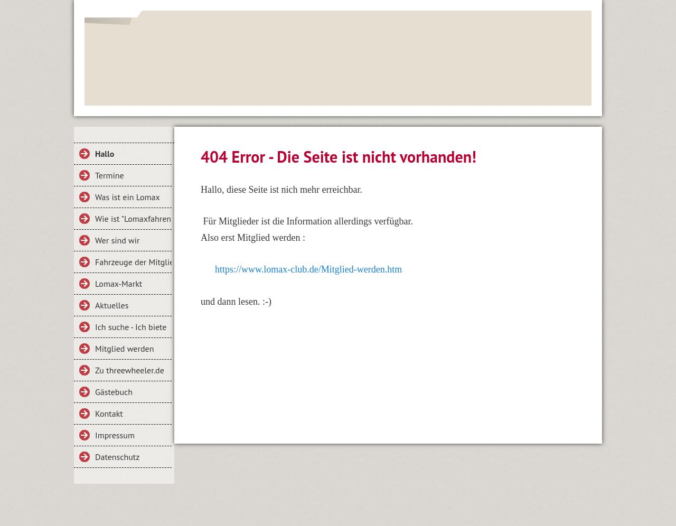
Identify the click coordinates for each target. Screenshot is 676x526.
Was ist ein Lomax (127, 197)
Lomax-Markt (118, 283)
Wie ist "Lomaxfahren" (133, 218)
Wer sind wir (117, 240)
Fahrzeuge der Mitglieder (133, 262)
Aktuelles (111, 305)
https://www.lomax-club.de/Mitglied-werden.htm (308, 269)
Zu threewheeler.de (129, 370)
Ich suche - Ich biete (130, 327)
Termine (109, 175)
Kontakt (109, 413)
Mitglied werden (124, 348)
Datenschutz (117, 457)
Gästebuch (114, 392)
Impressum (115, 435)
